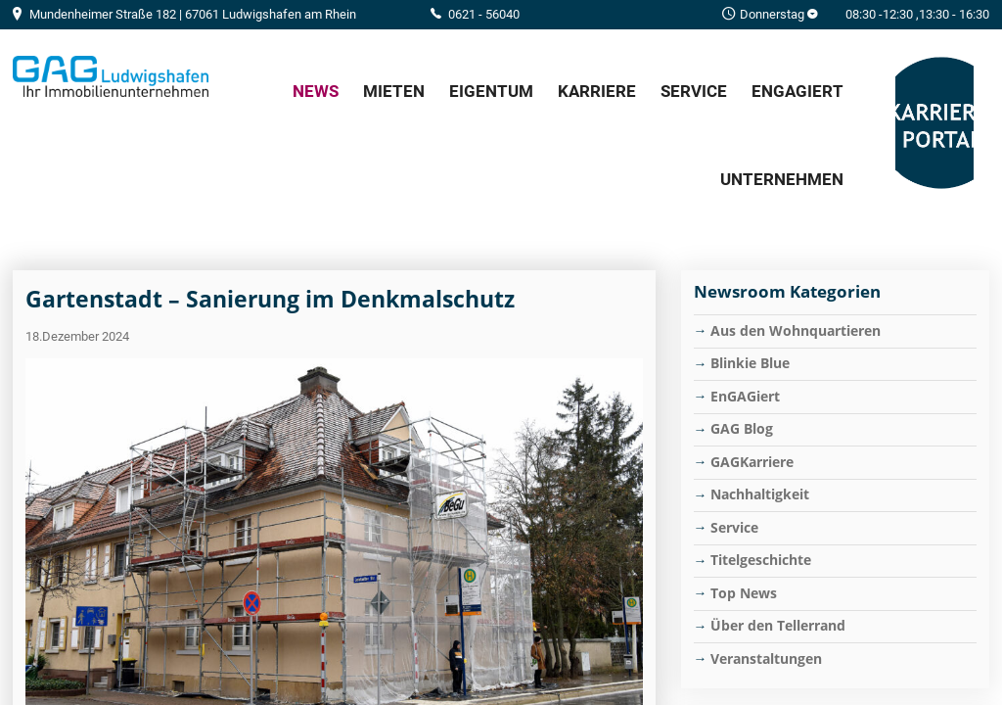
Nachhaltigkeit (759, 494)
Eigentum (491, 91)
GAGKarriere (752, 461)
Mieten (394, 91)
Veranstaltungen (766, 658)
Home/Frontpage (110, 76)
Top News (743, 593)
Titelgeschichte (760, 559)
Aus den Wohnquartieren (795, 330)
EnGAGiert (797, 91)
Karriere (597, 91)
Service (693, 91)
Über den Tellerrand (777, 625)
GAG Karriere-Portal (934, 123)
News (316, 91)
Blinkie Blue (750, 362)
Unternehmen (781, 179)
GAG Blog (741, 428)
